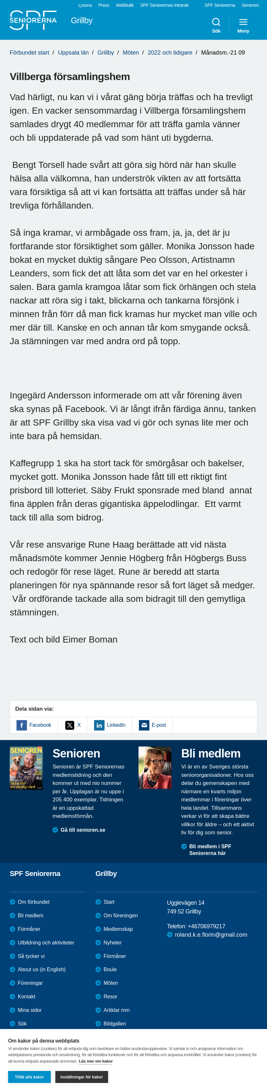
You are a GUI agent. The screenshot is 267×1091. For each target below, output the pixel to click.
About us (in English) (42, 969)
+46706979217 (206, 926)
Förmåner (29, 929)
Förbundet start (29, 53)
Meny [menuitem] (243, 25)
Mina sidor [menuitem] (30, 1010)
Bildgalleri (115, 1023)
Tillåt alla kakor (29, 1077)
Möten (131, 53)
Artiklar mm (117, 1010)
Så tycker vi (31, 956)
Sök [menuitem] (216, 25)
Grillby (105, 53)
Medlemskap (118, 929)
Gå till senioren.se (83, 830)
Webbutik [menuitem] (125, 5)
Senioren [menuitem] (250, 5)
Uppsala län (73, 53)
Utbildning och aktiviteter (46, 942)
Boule (110, 969)
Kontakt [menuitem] (26, 996)
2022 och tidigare (170, 53)
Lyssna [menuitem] (85, 5)
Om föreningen (121, 915)
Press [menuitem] (103, 5)
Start (109, 902)
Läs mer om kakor (96, 1061)
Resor (110, 996)
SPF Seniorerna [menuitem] (220, 5)
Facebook (40, 725)
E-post (159, 725)
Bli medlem (30, 915)
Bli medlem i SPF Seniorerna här (210, 850)
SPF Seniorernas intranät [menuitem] (164, 5)
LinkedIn (116, 725)
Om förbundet (34, 902)
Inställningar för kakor (82, 1077)
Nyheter (113, 942)
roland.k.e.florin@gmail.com (211, 934)
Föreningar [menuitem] (30, 983)
